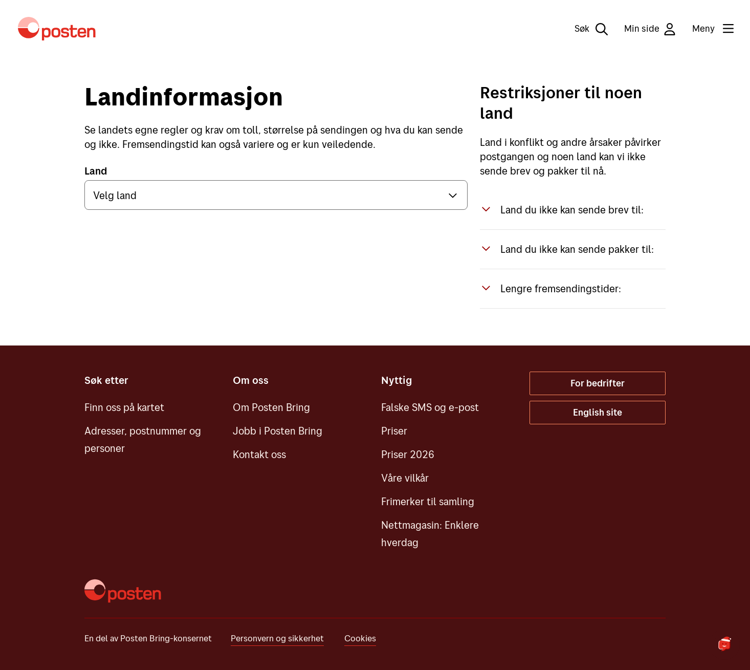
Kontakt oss (259, 454)
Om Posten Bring (271, 407)
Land (95, 170)
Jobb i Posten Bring (277, 430)
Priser (394, 430)
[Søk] (584, 28)
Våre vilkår (405, 477)
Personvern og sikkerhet (277, 638)
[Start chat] (724, 644)
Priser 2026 (407, 454)
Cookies (360, 638)
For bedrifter (597, 383)
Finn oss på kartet (124, 407)
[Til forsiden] (56, 28)
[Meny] (705, 28)
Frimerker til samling (427, 501)
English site (597, 412)
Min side (650, 29)
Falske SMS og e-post (430, 407)
